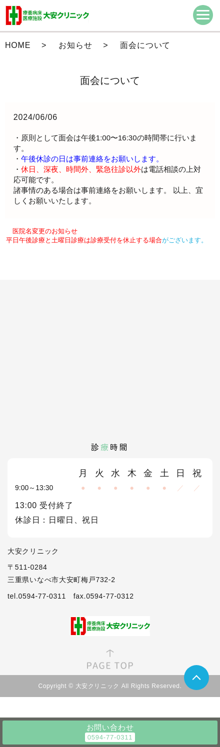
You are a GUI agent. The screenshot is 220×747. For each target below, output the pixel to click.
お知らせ (75, 45)
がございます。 (107, 240)
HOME (17, 45)
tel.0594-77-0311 (37, 596)
